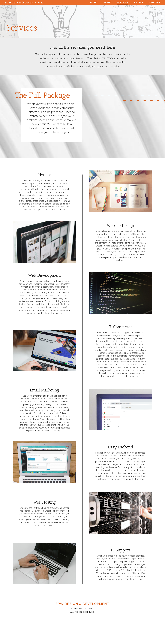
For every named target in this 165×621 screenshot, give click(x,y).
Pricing (138, 2)
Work (107, 2)
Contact (154, 2)
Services (122, 2)
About (93, 2)
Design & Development (24, 2)
